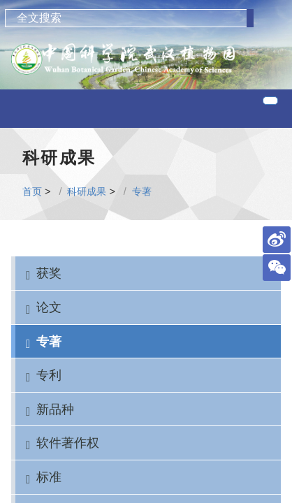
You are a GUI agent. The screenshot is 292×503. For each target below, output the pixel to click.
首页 (32, 191)
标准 (48, 476)
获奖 (48, 272)
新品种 (55, 409)
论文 (48, 307)
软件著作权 (67, 442)
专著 (142, 191)
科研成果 (86, 191)
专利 (48, 374)
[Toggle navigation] (270, 100)
